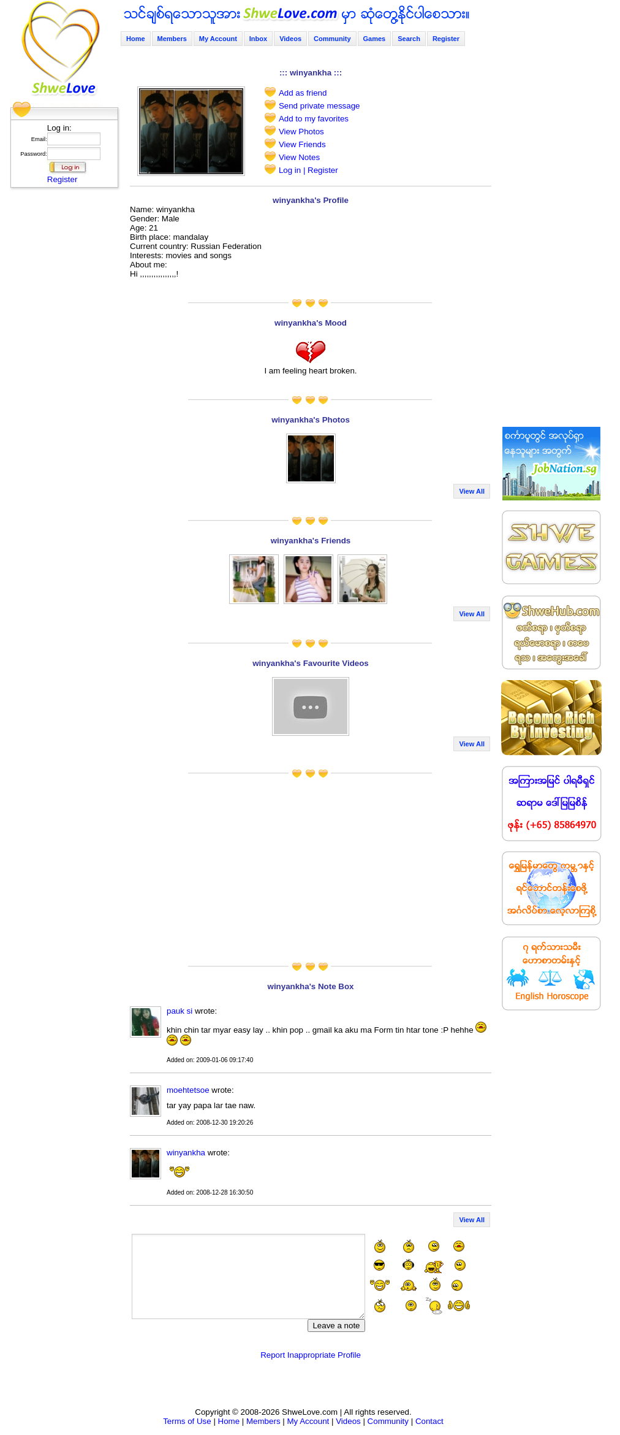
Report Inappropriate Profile (310, 1355)
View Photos (301, 131)
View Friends (302, 144)
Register (62, 179)
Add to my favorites (314, 118)
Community (332, 38)
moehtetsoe (188, 1090)
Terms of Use (187, 1421)
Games (374, 38)
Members (172, 38)
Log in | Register (308, 170)
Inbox (258, 38)
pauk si (181, 1011)
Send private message (319, 105)
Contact (429, 1421)
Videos (290, 38)
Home (135, 38)
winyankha (186, 1152)
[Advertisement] (61, 377)
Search (409, 38)
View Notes (299, 157)
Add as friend (303, 93)
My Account (218, 38)
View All (472, 491)
